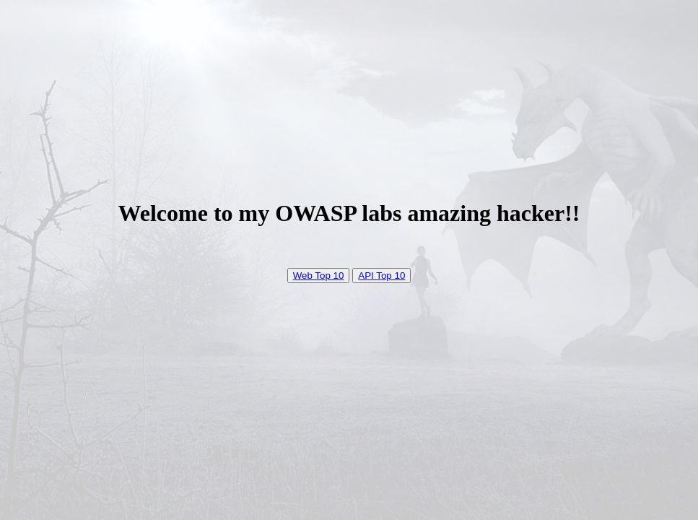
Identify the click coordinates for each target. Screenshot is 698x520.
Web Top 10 (318, 275)
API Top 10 (381, 275)
